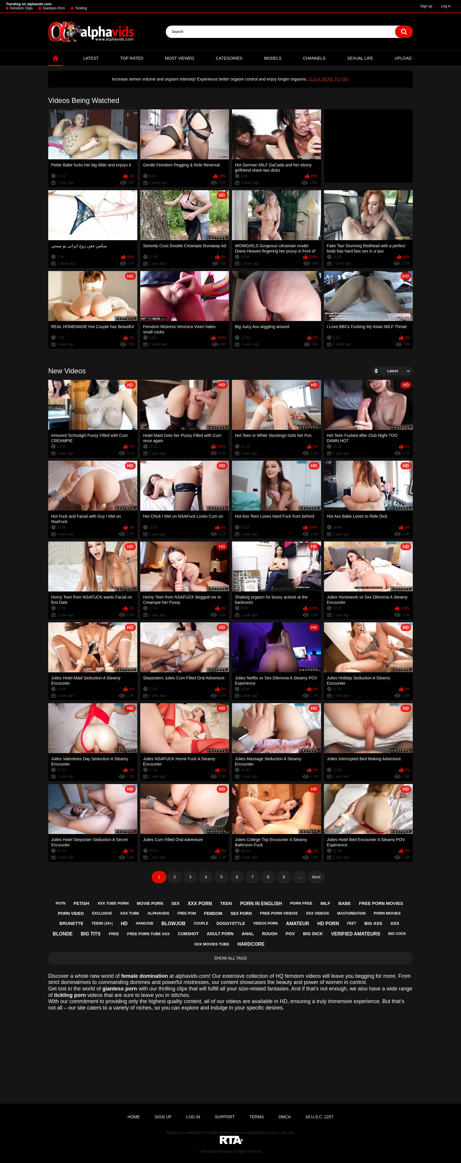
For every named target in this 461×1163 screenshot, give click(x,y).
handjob (144, 923)
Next (316, 877)
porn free (301, 903)
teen (226, 903)
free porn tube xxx (148, 934)
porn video (71, 913)
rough (269, 933)
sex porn (241, 913)
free (114, 934)
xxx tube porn (112, 903)
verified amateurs (355, 933)
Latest (91, 58)
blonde (63, 933)
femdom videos (303, 976)
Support (225, 1116)
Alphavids (224, 1151)
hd (124, 923)
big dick (313, 933)
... (299, 877)
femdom (213, 913)
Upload (403, 58)
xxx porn (200, 903)
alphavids (158, 913)
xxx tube (129, 913)
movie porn (150, 903)
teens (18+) (102, 923)
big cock (397, 934)
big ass (373, 923)
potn (60, 903)
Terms (256, 1116)
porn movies (387, 913)
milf (325, 903)
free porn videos (279, 913)
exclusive (102, 913)
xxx (394, 923)
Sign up (426, 6)
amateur (297, 923)
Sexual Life (360, 58)
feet (351, 923)
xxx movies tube (211, 944)
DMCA (284, 1116)
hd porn (328, 923)
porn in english (261, 903)
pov (290, 933)
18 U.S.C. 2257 (319, 1116)
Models (272, 58)
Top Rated (131, 58)
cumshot (188, 933)
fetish (81, 903)
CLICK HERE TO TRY (328, 79)
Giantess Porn (54, 8)
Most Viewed (179, 58)
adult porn (220, 933)
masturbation (351, 913)
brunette (71, 923)
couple (201, 923)
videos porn (265, 923)
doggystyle (230, 923)
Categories (229, 58)
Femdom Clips (21, 8)
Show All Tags (230, 958)
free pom (186, 913)
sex (175, 903)
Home (55, 58)
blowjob (173, 923)
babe (344, 903)
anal (248, 933)
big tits (91, 933)
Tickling (81, 8)
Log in (446, 6)
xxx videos (317, 913)
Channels (314, 58)
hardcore (250, 944)
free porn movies (381, 903)
